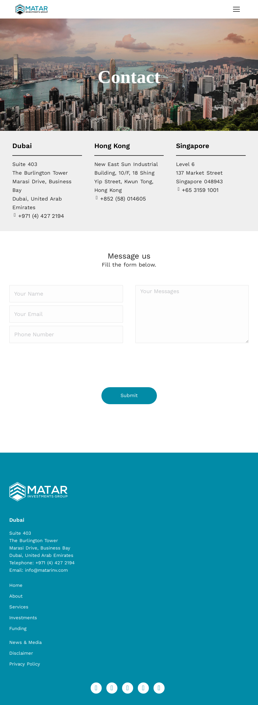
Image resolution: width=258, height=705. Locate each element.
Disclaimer (21, 653)
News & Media (25, 642)
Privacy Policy (24, 664)
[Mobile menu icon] (236, 9)
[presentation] (56, 364)
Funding (18, 628)
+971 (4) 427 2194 (55, 563)
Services (18, 607)
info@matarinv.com (46, 570)
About (16, 596)
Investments (23, 617)
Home (16, 585)
